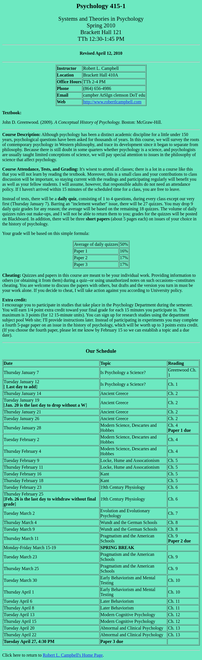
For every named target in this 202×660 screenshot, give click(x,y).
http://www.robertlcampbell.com (112, 101)
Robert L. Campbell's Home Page (73, 655)
